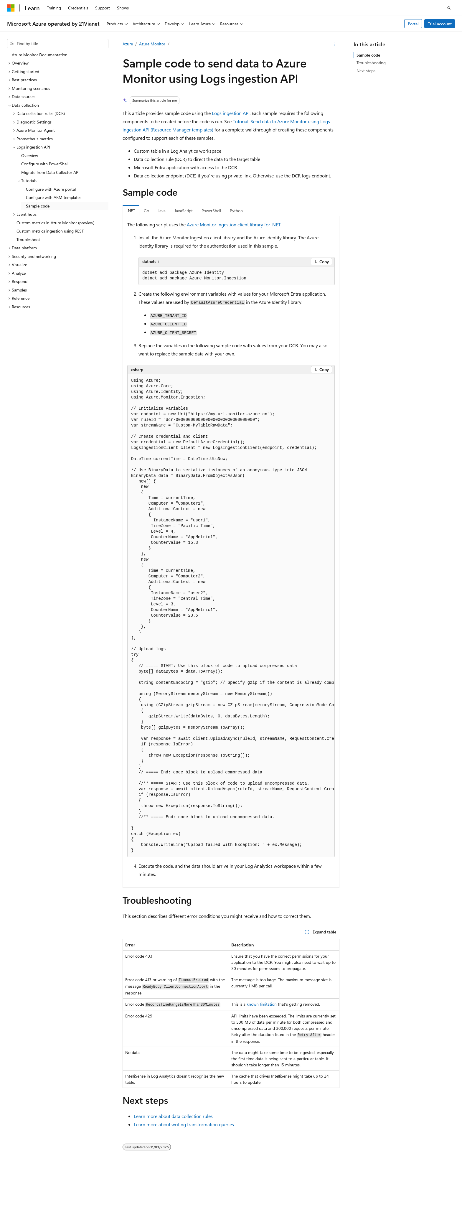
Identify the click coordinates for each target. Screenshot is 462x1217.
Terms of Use (18, 1199)
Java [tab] (162, 210)
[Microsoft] (11, 8)
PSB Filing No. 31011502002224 (102, 1190)
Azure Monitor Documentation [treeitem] (39, 54)
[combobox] (57, 43)
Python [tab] (236, 210)
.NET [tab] (131, 210)
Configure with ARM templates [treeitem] (53, 197)
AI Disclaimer (258, 1190)
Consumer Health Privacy (409, 1190)
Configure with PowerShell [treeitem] (44, 164)
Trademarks (47, 1199)
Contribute (345, 1190)
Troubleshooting (371, 62)
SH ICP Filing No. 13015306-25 (34, 1190)
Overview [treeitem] (29, 155)
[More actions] (334, 44)
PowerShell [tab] (211, 210)
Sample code (368, 55)
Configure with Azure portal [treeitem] (51, 189)
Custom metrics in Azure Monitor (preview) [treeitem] (55, 222)
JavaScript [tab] (183, 210)
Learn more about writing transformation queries (184, 1124)
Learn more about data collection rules (173, 1116)
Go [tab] (146, 210)
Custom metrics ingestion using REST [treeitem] (50, 231)
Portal (413, 24)
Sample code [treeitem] (38, 206)
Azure (128, 44)
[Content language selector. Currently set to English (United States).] (34, 1177)
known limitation (262, 1004)
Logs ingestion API (231, 113)
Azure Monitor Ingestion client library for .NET (233, 224)
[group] (231, 615)
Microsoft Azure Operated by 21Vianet (200, 1190)
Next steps (366, 70)
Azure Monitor (152, 44)
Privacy (148, 1190)
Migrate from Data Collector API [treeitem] (50, 172)
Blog (320, 1190)
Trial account (440, 24)
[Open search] (449, 8)
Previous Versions (293, 1190)
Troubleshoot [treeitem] (28, 239)
